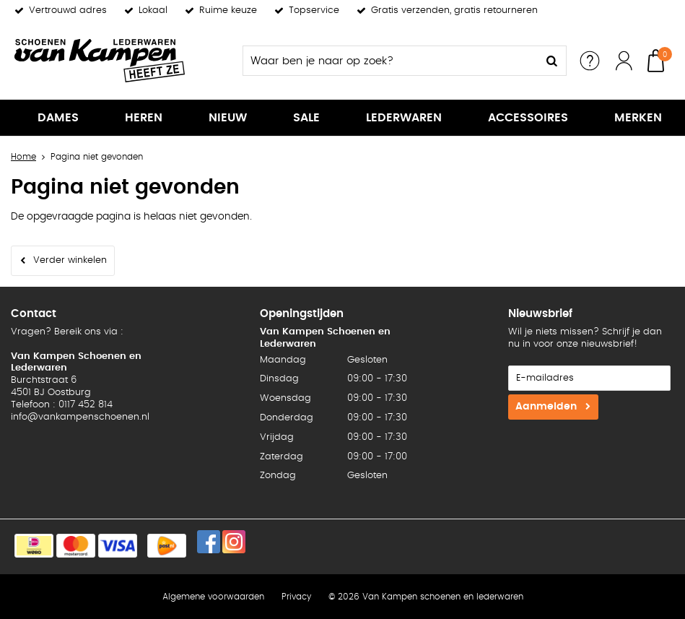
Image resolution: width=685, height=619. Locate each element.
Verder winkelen (70, 260)
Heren (143, 118)
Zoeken (551, 60)
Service (589, 60)
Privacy (296, 596)
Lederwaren (404, 118)
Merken (638, 118)
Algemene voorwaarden (213, 596)
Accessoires (528, 118)
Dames (58, 118)
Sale (306, 118)
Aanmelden (546, 407)
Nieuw (228, 118)
